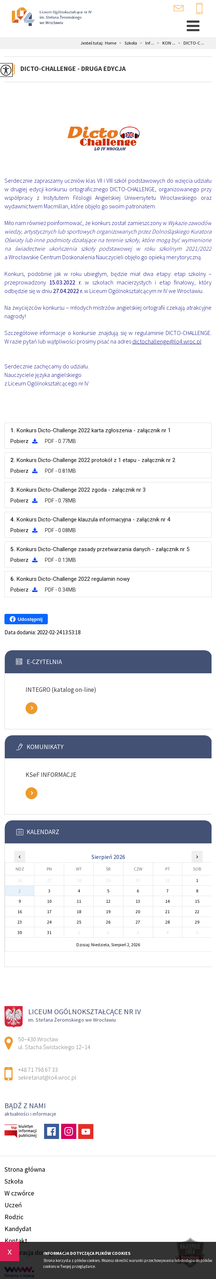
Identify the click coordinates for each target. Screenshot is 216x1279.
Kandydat (17, 1228)
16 (19, 911)
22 (197, 911)
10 (49, 901)
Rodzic (13, 1217)
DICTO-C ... (189, 43)
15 (197, 901)
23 (19, 922)
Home (110, 43)
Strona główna (24, 1169)
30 (19, 932)
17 (49, 911)
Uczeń (13, 1205)
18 (79, 911)
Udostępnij (26, 619)
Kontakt (15, 1240)
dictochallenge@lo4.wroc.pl (167, 341)
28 (167, 922)
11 (79, 901)
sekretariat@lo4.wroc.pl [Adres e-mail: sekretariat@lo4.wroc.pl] (47, 1077)
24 (49, 922)
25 (79, 922)
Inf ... (145, 43)
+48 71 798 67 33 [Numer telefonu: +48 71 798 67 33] (38, 1069)
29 (197, 922)
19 (108, 911)
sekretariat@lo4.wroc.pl (178, 8)
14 (167, 901)
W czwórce (19, 1193)
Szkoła (126, 43)
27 (138, 922)
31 (49, 932)
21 (167, 911)
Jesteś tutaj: (92, 43)
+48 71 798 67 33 (199, 9)
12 (108, 901)
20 (138, 911)
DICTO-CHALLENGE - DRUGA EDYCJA (73, 68)
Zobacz (31, 708)
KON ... (164, 43)
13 (138, 901)
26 (108, 922)
